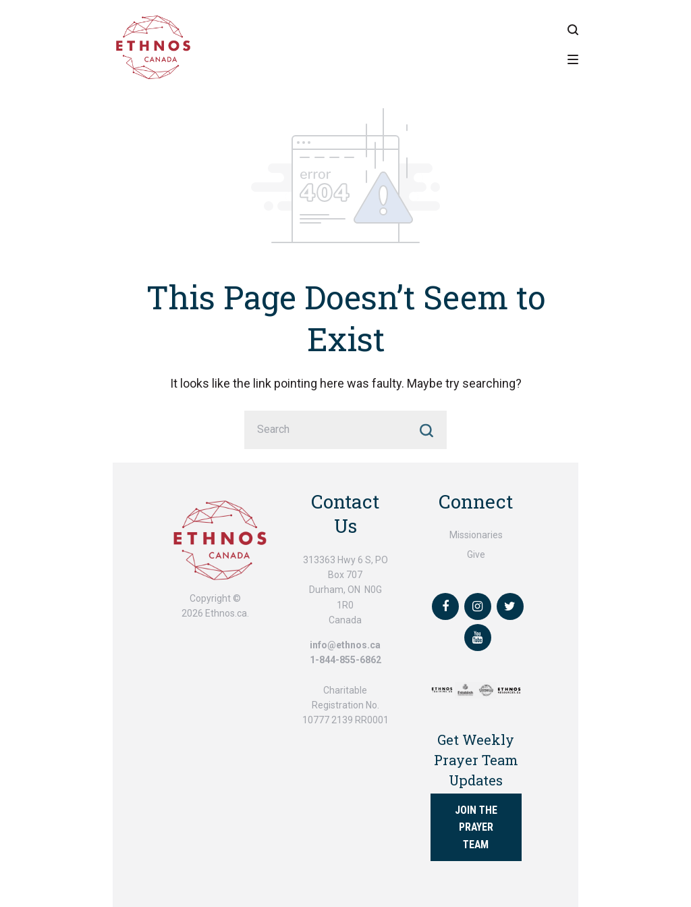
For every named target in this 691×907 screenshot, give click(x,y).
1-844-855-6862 (345, 659)
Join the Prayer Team (476, 827)
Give (476, 554)
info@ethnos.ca (345, 645)
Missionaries (476, 534)
